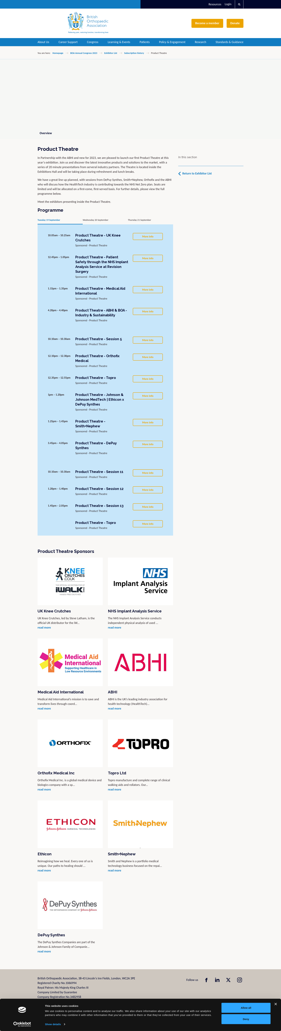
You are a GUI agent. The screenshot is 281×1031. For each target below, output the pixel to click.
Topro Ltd (117, 773)
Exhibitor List (110, 53)
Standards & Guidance (229, 42)
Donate (235, 23)
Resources (215, 4)
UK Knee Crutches (54, 611)
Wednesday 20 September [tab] (95, 220)
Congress (92, 42)
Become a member (207, 23)
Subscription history (134, 53)
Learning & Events (119, 42)
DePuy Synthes (51, 935)
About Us (43, 42)
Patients (145, 42)
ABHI (112, 692)
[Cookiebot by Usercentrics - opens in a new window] (22, 1024)
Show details (53, 1024)
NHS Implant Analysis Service (135, 611)
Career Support (68, 42)
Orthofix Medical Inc (56, 773)
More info (148, 236)
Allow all (246, 1007)
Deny (246, 1018)
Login (228, 4)
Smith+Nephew (122, 854)
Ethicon (44, 854)
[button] (239, 4)
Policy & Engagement (172, 42)
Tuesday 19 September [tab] (49, 220)
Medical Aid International (61, 692)
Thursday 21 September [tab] (139, 220)
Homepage (57, 53)
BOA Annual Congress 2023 (83, 53)
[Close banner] (275, 1004)
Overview (46, 133)
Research (200, 42)
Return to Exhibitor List (197, 173)
